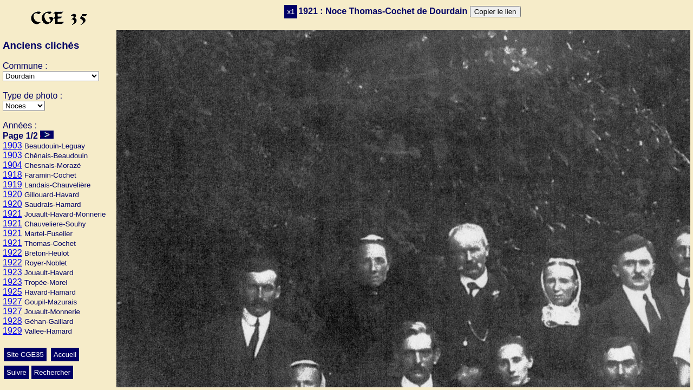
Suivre (16, 372)
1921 (12, 213)
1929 (12, 330)
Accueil (65, 354)
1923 (12, 272)
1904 (12, 165)
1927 (12, 301)
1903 (12, 145)
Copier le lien (495, 12)
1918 (12, 174)
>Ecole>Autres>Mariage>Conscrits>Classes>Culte (24, 106)
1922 (12, 252)
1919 (12, 184)
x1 (291, 12)
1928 (12, 321)
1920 (12, 194)
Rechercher (52, 372)
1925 (12, 291)
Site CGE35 (25, 354)
